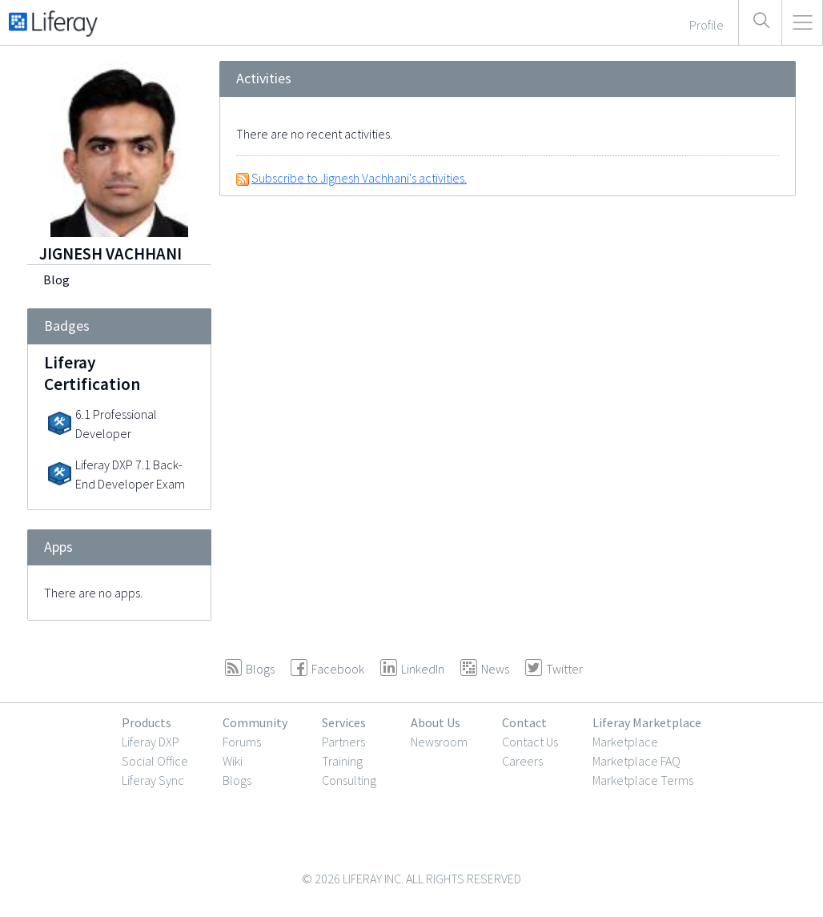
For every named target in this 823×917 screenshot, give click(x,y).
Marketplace (625, 742)
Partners (343, 742)
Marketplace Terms (642, 780)
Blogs (237, 780)
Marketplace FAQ (636, 761)
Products (146, 722)
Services (344, 722)
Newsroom (439, 742)
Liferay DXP (150, 742)
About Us (435, 722)
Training (342, 761)
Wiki (233, 761)
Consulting (349, 780)
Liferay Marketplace (646, 722)
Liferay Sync (153, 780)
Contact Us (530, 742)
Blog (56, 279)
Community (255, 722)
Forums (242, 742)
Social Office (155, 761)
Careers (522, 761)
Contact (524, 722)
